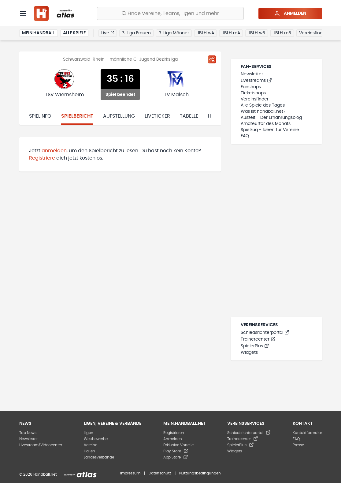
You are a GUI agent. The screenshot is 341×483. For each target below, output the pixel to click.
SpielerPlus (255, 346)
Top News (27, 433)
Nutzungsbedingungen (200, 473)
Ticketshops (253, 93)
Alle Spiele (74, 33)
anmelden (54, 150)
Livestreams (256, 80)
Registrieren (173, 433)
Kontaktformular (307, 433)
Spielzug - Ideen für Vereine (270, 130)
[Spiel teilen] (212, 59)
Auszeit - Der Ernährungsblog (271, 117)
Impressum (130, 473)
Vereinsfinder (313, 33)
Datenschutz (160, 473)
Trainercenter (258, 339)
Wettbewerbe (96, 439)
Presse (298, 445)
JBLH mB (282, 33)
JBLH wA (205, 33)
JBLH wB (256, 33)
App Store (175, 457)
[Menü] (23, 13)
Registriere (42, 158)
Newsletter (252, 74)
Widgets (249, 352)
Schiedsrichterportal (265, 332)
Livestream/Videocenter (40, 445)
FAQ (245, 136)
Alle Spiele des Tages (263, 105)
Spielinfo (40, 116)
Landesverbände (99, 457)
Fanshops (251, 87)
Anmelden (290, 13)
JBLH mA (231, 33)
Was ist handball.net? (263, 111)
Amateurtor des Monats (266, 124)
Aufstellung (119, 116)
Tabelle (189, 116)
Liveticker (157, 116)
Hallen (89, 451)
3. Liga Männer (174, 33)
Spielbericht (77, 116)
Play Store (175, 451)
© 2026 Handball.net (38, 474)
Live (107, 32)
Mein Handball (38, 33)
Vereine (90, 445)
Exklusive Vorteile (178, 445)
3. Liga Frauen (136, 33)
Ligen (88, 433)
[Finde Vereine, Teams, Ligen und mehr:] (170, 13)
